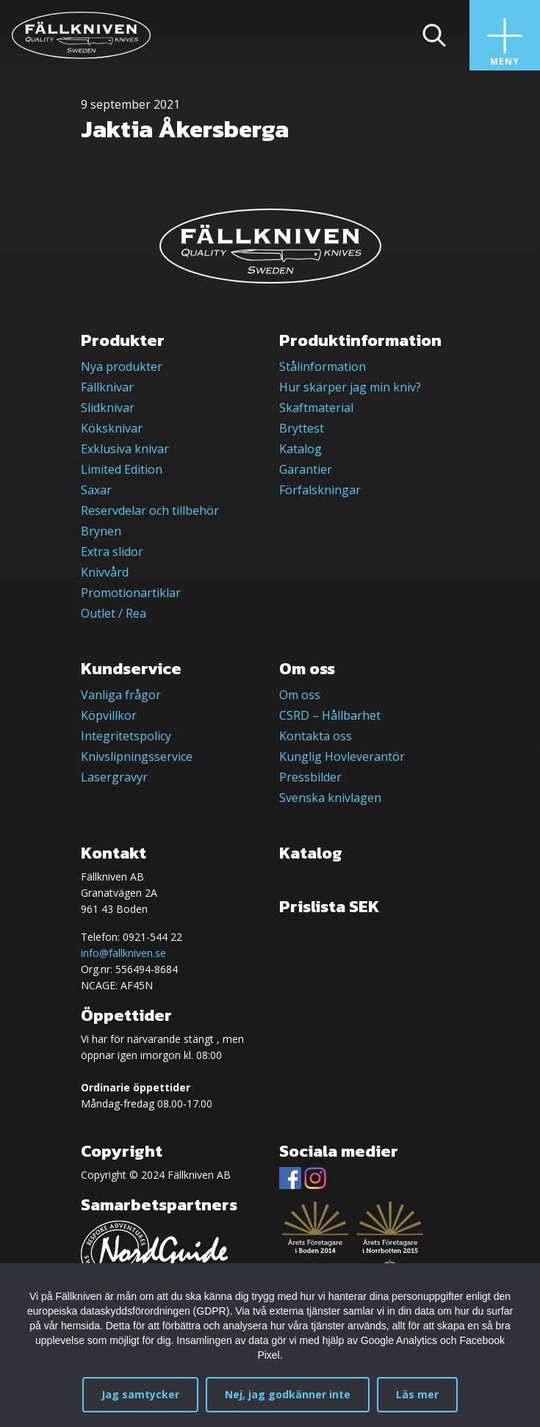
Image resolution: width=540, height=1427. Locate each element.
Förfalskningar (320, 490)
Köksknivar (112, 428)
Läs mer (417, 1394)
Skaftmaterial (316, 408)
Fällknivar (107, 387)
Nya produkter (121, 366)
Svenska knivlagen (330, 798)
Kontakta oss (315, 736)
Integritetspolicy (126, 736)
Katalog (300, 449)
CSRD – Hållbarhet (330, 715)
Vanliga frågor (121, 695)
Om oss (299, 695)
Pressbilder (310, 777)
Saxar (96, 490)
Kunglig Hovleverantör (342, 756)
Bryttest (301, 428)
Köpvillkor (109, 715)
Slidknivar (107, 408)
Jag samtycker (140, 1394)
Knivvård (105, 572)
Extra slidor (112, 551)
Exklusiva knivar (125, 449)
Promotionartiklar (131, 593)
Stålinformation (322, 366)
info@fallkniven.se (123, 953)
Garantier (305, 469)
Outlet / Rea (113, 613)
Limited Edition (121, 469)
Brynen (101, 531)
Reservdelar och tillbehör (150, 510)
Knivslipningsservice (136, 756)
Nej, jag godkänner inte (287, 1394)
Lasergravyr (114, 777)
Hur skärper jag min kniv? (350, 387)
